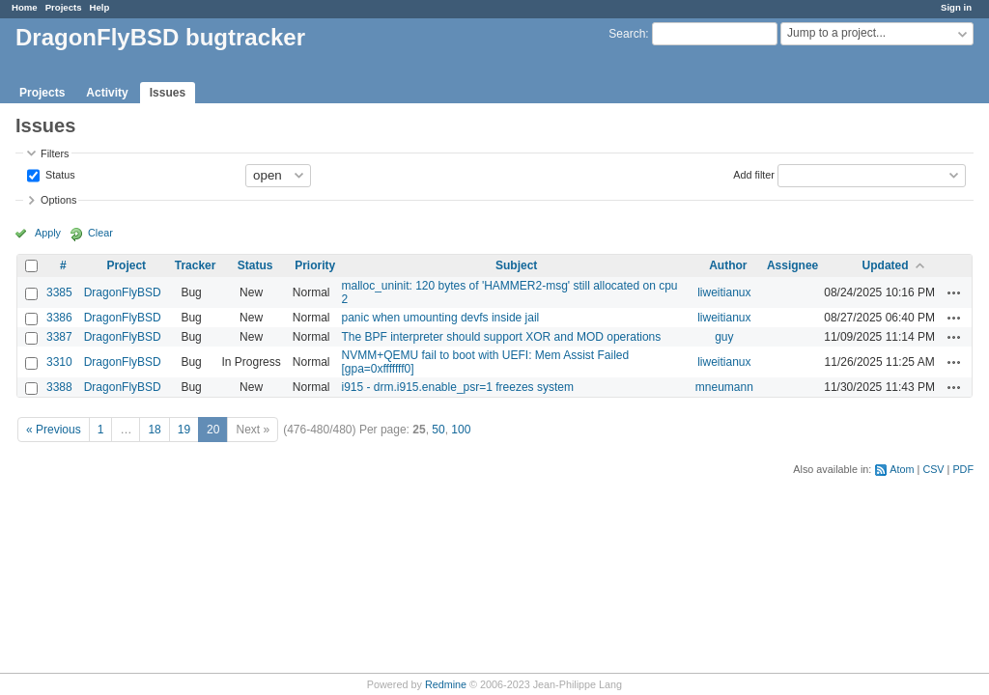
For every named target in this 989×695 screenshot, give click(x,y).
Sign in (956, 7)
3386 (59, 317)
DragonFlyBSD (122, 292)
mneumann (724, 387)
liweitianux (723, 292)
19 (184, 429)
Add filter (754, 174)
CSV (933, 469)
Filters (55, 153)
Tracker (195, 265)
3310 (59, 362)
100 (460, 429)
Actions (954, 292)
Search (626, 34)
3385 (59, 292)
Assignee (792, 265)
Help (100, 7)
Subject (516, 265)
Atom (902, 469)
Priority (315, 265)
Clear (100, 232)
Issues (167, 92)
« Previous (53, 429)
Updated (885, 265)
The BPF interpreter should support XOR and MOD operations (501, 337)
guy (724, 337)
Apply (48, 232)
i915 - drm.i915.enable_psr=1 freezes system (457, 387)
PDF (963, 469)
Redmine (445, 684)
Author (728, 265)
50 (438, 429)
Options (58, 200)
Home (25, 7)
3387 (59, 337)
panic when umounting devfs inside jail (440, 317)
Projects (63, 7)
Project (126, 265)
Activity (106, 92)
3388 (59, 387)
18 (154, 429)
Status (58, 174)
